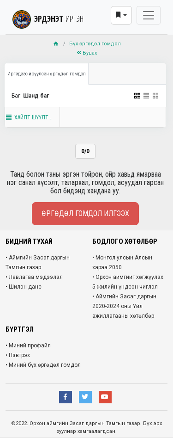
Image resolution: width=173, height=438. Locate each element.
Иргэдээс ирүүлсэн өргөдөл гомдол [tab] (46, 73)
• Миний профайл (28, 345)
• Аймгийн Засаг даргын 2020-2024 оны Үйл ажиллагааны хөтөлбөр (124, 306)
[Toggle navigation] (149, 15)
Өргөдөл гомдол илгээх (85, 213)
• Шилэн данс (24, 287)
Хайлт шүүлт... (29, 117)
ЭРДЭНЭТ (48, 18)
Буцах (87, 53)
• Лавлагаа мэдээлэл (34, 277)
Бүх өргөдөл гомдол (95, 44)
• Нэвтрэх (18, 355)
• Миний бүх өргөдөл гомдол (43, 365)
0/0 (85, 151)
